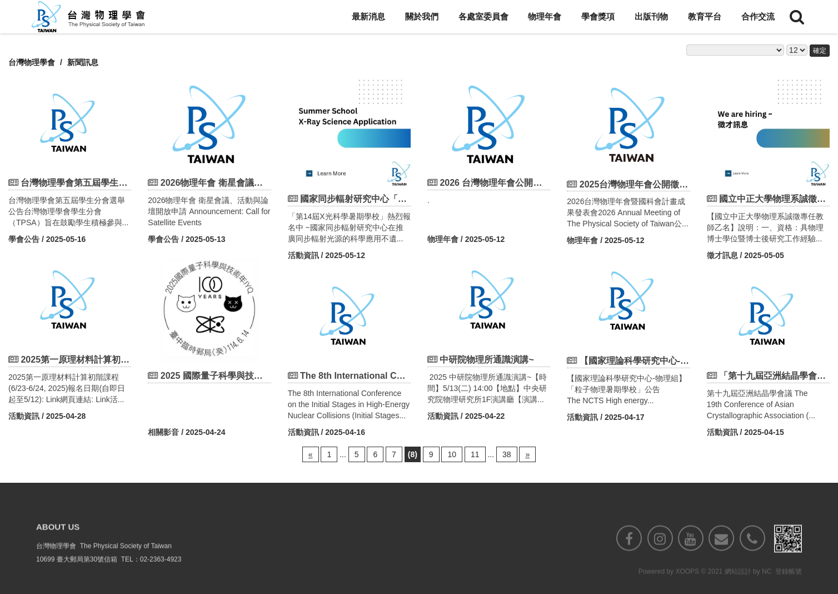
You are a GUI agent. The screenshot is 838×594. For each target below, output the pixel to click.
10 (451, 454)
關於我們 (421, 16)
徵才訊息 (722, 255)
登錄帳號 (788, 588)
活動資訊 (303, 255)
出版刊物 (651, 16)
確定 (819, 51)
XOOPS (687, 588)
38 (506, 454)
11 (475, 454)
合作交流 (758, 16)
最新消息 (368, 16)
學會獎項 (598, 16)
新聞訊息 (82, 62)
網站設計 (738, 588)
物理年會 (544, 16)
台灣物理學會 (31, 62)
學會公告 (23, 239)
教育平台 (704, 16)
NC (766, 588)
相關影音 (163, 432)
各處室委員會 (483, 16)
